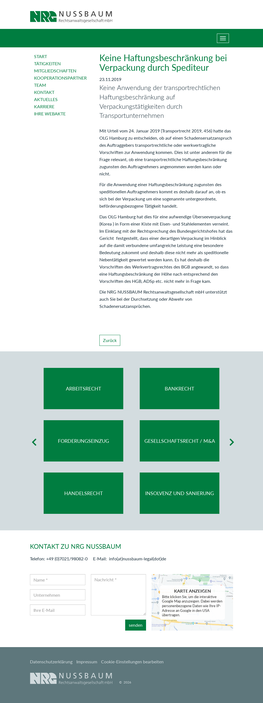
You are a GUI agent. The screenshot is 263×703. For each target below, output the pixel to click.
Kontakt (44, 92)
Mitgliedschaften (55, 70)
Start (40, 56)
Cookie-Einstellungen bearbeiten (132, 661)
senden (135, 625)
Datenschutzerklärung (51, 661)
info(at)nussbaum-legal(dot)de (137, 558)
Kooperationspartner (60, 77)
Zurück (110, 340)
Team (40, 85)
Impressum (86, 661)
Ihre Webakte (50, 113)
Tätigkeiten (47, 63)
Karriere (44, 106)
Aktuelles (46, 99)
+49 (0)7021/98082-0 (67, 558)
